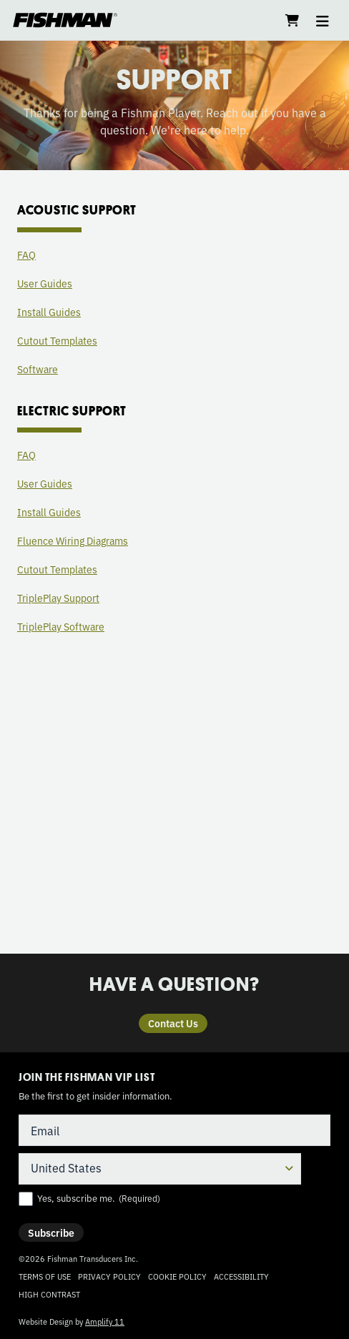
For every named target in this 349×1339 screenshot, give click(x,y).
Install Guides (49, 312)
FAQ (26, 254)
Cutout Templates (57, 340)
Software (37, 369)
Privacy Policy (109, 1276)
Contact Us (173, 1023)
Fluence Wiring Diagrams (72, 540)
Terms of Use (45, 1276)
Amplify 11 (104, 1321)
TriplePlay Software (60, 626)
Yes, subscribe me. (98, 1198)
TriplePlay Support (58, 598)
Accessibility (241, 1276)
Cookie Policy (177, 1276)
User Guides (44, 283)
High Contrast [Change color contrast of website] (49, 1294)
